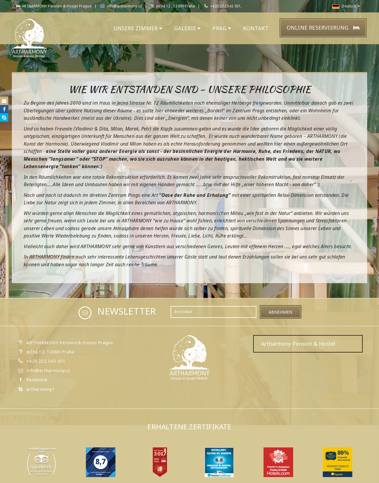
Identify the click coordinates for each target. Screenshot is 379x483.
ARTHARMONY (80, 28)
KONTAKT (256, 28)
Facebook (36, 379)
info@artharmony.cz (121, 6)
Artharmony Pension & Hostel (298, 343)
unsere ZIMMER (137, 28)
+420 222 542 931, (226, 6)
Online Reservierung (323, 27)
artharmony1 (40, 389)
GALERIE (187, 28)
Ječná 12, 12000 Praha (50, 352)
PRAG (221, 28)
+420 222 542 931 (45, 361)
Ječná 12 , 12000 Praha (173, 6)
